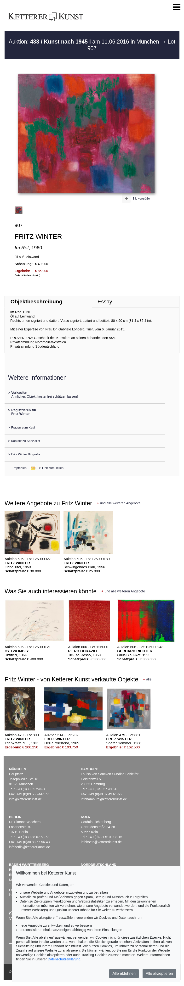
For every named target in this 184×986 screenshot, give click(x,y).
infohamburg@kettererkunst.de (104, 799)
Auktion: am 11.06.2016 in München (85, 42)
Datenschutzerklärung (64, 959)
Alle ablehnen (124, 973)
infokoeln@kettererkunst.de (101, 842)
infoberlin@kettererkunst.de (29, 847)
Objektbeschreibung (36, 302)
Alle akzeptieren (159, 973)
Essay (105, 302)
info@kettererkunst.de (25, 799)
